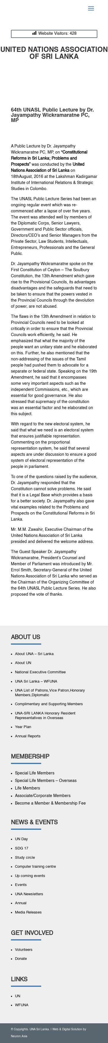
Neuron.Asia (19, 1036)
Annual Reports (28, 736)
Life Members (27, 788)
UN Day (21, 839)
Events (21, 885)
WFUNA (22, 1005)
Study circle (25, 858)
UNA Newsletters (29, 894)
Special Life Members (34, 773)
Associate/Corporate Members (43, 796)
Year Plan (23, 727)
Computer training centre (35, 867)
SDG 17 (21, 848)
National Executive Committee (40, 672)
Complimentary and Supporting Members (49, 704)
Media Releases (28, 912)
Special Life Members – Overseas (46, 781)
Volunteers (24, 950)
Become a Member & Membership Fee (50, 803)
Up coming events (30, 876)
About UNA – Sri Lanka (34, 654)
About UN (23, 663)
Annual (20, 903)
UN (17, 996)
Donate (21, 959)
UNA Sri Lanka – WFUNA (36, 681)
